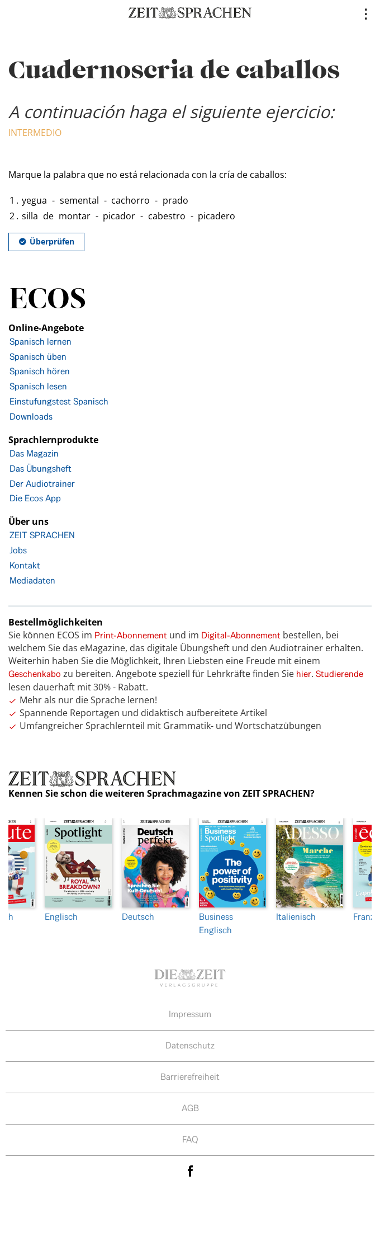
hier (303, 674)
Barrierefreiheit (190, 1077)
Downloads (31, 416)
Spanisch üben (38, 357)
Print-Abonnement (130, 635)
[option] (229, 877)
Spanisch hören (40, 371)
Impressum (190, 1014)
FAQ (190, 1139)
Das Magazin (34, 453)
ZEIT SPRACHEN (42, 535)
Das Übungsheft (41, 468)
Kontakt (25, 565)
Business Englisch (229, 877)
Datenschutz (190, 1045)
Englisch (75, 870)
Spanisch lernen (41, 341)
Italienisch (306, 870)
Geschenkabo (34, 674)
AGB (190, 1108)
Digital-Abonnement (241, 635)
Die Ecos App (35, 498)
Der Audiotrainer (42, 484)
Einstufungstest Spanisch (59, 401)
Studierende (339, 674)
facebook (190, 1171)
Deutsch (152, 870)
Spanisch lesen (38, 386)
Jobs (18, 550)
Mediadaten (32, 580)
